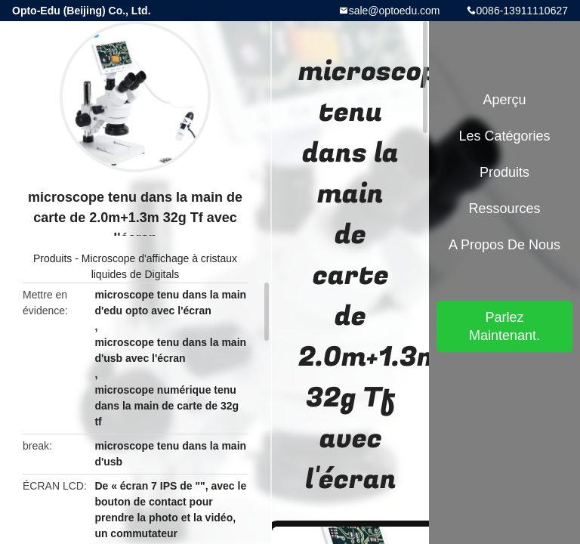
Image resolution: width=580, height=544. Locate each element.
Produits (52, 258)
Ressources (504, 208)
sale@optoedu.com (394, 11)
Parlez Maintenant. (504, 326)
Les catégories (504, 136)
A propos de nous (504, 244)
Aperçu (504, 99)
